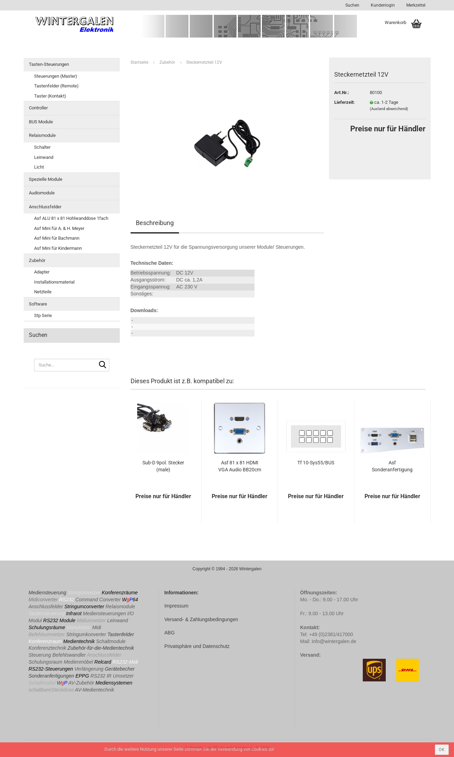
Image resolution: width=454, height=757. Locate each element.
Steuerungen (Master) (55, 76)
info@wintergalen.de (334, 641)
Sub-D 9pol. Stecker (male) (163, 466)
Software (38, 304)
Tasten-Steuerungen (49, 64)
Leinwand (43, 157)
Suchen (352, 5)
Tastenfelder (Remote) (56, 85)
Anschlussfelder (45, 206)
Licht (39, 167)
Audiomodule (42, 192)
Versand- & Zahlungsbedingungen (201, 619)
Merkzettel (415, 5)
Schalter (42, 147)
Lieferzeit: (344, 102)
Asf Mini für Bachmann (56, 238)
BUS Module (41, 121)
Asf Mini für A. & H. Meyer (59, 228)
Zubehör (37, 260)
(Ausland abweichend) (389, 109)
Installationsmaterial (54, 282)
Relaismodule (42, 135)
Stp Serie (43, 315)
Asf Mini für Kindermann (58, 248)
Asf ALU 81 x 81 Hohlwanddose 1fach (71, 218)
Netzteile (43, 291)
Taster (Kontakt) (50, 96)
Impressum (176, 606)
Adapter (41, 272)
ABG (169, 632)
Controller (38, 107)
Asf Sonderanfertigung (392, 466)
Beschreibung (155, 222)
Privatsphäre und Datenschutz (197, 646)
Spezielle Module (45, 179)
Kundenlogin (382, 5)
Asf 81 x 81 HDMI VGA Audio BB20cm (239, 466)
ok (442, 749)
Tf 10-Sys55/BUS (315, 462)
